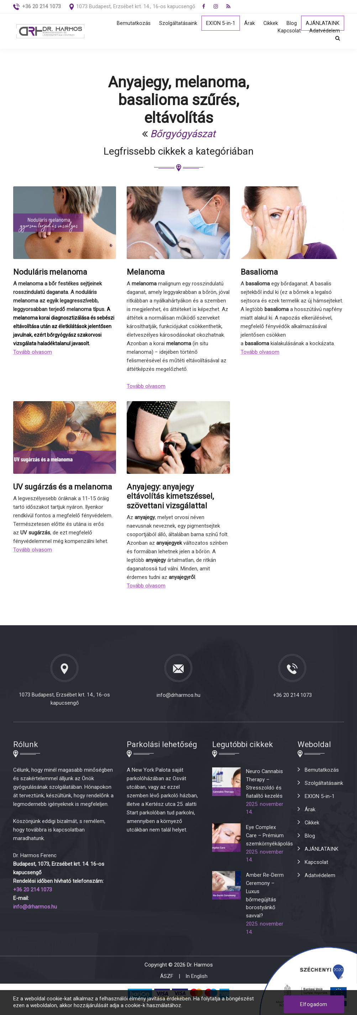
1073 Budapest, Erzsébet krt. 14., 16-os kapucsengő (136, 6)
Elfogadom (313, 1004)
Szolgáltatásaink (176, 23)
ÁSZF (166, 987)
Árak (248, 23)
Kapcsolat (289, 32)
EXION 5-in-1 (220, 23)
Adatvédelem (324, 32)
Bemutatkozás (132, 23)
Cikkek (270, 23)
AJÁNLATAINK (322, 23)
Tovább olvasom (32, 355)
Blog (291, 23)
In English (196, 987)
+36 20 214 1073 (292, 697)
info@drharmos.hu (178, 697)
